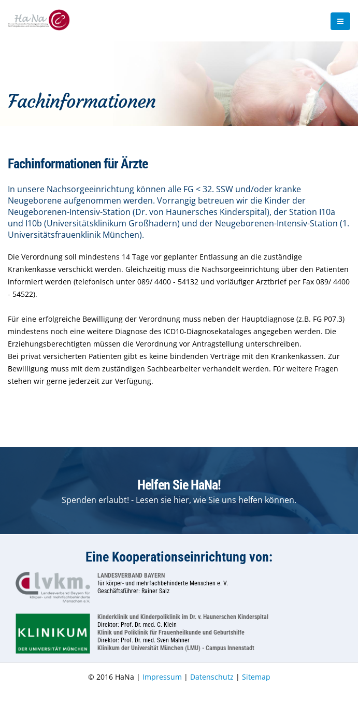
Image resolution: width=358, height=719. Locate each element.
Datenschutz (212, 677)
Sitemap (256, 677)
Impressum (162, 677)
